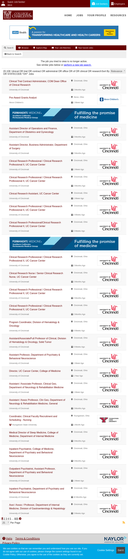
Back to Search (12, 54)
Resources (118, 15)
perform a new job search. (78, 65)
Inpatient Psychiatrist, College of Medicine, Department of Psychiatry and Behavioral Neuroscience (31, 452)
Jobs (79, 15)
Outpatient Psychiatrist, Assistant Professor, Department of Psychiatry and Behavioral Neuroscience (32, 472)
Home (68, 15)
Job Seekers (100, 4)
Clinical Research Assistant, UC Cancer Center (34, 193)
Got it (121, 550)
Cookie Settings (105, 550)
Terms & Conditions (27, 538)
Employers (118, 4)
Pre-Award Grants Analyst (23, 97)
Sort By (105, 71)
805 (16, 518)
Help (7, 538)
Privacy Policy (11, 543)
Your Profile (96, 15)
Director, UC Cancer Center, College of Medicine (35, 371)
